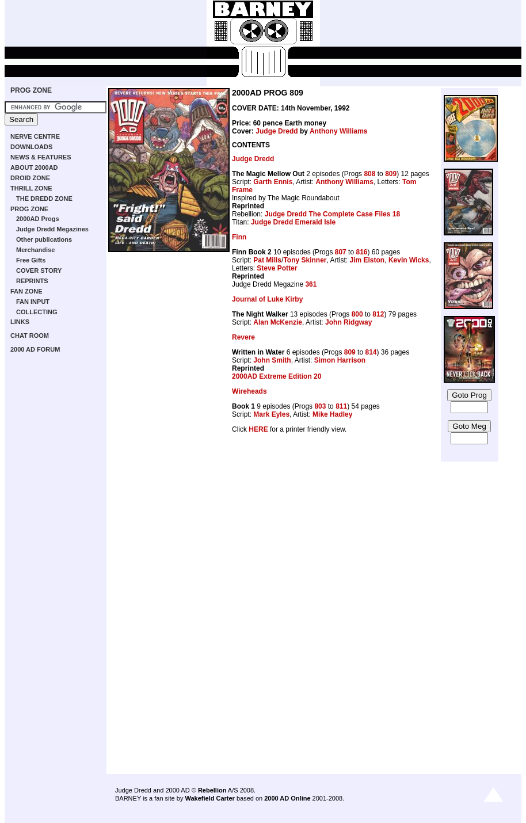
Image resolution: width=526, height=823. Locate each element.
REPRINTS (32, 280)
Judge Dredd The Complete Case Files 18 (332, 214)
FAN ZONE (26, 291)
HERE (258, 429)
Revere (243, 337)
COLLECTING (37, 311)
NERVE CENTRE (35, 136)
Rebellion (212, 790)
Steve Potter (277, 268)
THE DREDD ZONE (44, 198)
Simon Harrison (339, 360)
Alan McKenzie (277, 322)
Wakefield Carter (209, 798)
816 (361, 252)
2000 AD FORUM (35, 349)
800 (357, 314)
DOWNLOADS (31, 146)
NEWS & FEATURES (40, 157)
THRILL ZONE (31, 188)
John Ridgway (348, 322)
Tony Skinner (304, 260)
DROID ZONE (30, 177)
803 (320, 406)
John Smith (272, 360)
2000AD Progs (37, 218)
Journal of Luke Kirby (267, 299)
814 (370, 352)
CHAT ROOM (29, 335)
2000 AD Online (287, 798)
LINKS (19, 321)
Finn (239, 237)
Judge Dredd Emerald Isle (293, 222)
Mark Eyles (271, 414)
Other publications (44, 239)
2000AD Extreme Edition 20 (276, 376)
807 (340, 252)
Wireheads (249, 391)
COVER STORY (39, 270)
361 (311, 284)
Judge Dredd (277, 131)
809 (391, 174)
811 (341, 406)
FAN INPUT (32, 301)
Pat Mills (267, 260)
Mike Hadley (332, 414)
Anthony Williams (339, 131)
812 (378, 314)
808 (369, 174)
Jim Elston (367, 260)
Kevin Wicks (408, 260)
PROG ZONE (31, 90)
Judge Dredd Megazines (52, 229)
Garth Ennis (272, 182)
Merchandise (35, 249)
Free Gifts (30, 260)
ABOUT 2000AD (34, 167)
